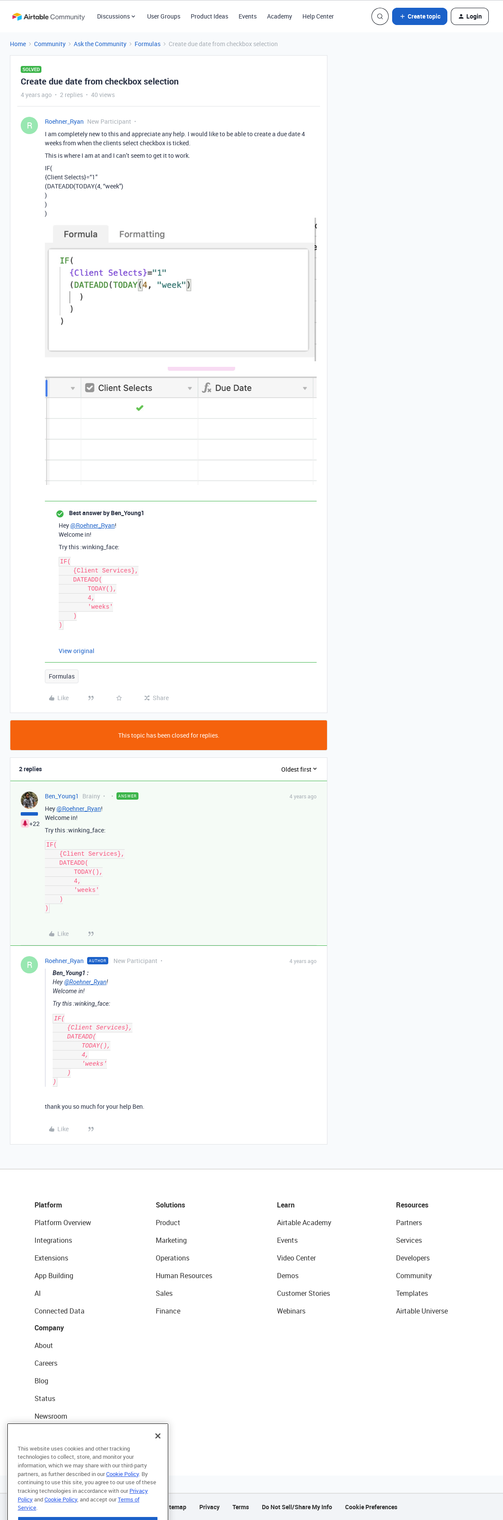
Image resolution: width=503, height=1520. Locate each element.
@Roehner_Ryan (92, 525)
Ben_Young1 (62, 796)
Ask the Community (100, 44)
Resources (412, 1205)
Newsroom (51, 1416)
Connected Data (60, 1311)
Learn (286, 1205)
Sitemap (174, 1507)
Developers (413, 1258)
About (44, 1345)
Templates (412, 1293)
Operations (172, 1258)
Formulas (147, 44)
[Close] (157, 1452)
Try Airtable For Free (65, 1434)
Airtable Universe (422, 1311)
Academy (279, 16)
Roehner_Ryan (64, 121)
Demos (288, 1275)
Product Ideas (209, 16)
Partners (409, 1222)
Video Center (296, 1258)
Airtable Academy (304, 1222)
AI (38, 1293)
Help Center (318, 16)
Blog (41, 1381)
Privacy (209, 1507)
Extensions (51, 1258)
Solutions (170, 1205)
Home (18, 44)
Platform (48, 1205)
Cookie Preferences (371, 1507)
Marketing (171, 1240)
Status (45, 1398)
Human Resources (184, 1275)
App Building (54, 1275)
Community (50, 44)
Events (248, 16)
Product (168, 1222)
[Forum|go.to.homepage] (48, 16)
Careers (46, 1363)
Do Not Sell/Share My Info (297, 1507)
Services (409, 1240)
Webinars (291, 1311)
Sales (164, 1293)
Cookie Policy (122, 1490)
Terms (241, 1507)
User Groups (163, 16)
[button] (419, 16)
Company (49, 1327)
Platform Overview (63, 1222)
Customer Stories (303, 1293)
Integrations (53, 1240)
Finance (168, 1311)
